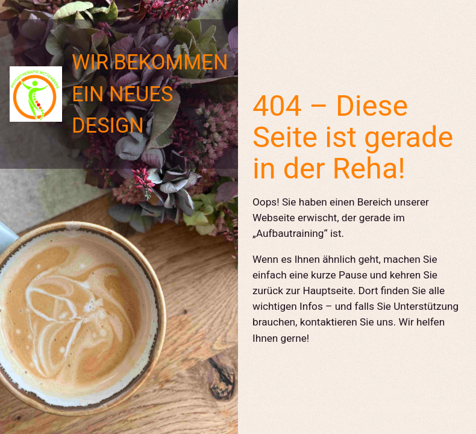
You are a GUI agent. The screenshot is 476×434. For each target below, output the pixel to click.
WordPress (443, 408)
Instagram (270, 408)
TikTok (306, 408)
